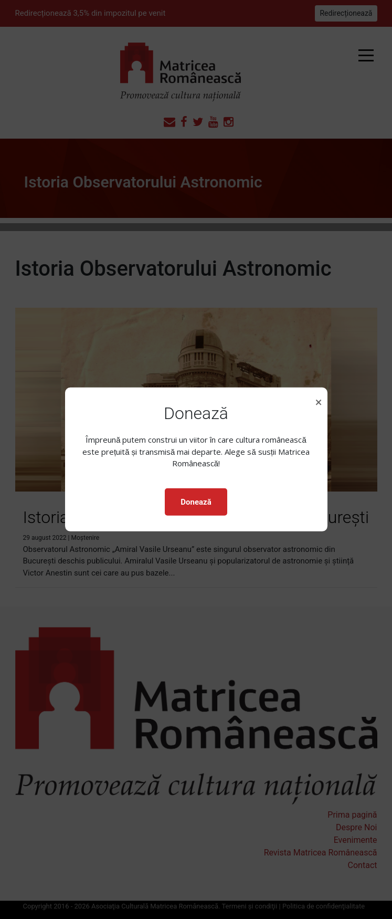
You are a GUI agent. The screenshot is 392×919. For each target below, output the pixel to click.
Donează (196, 502)
